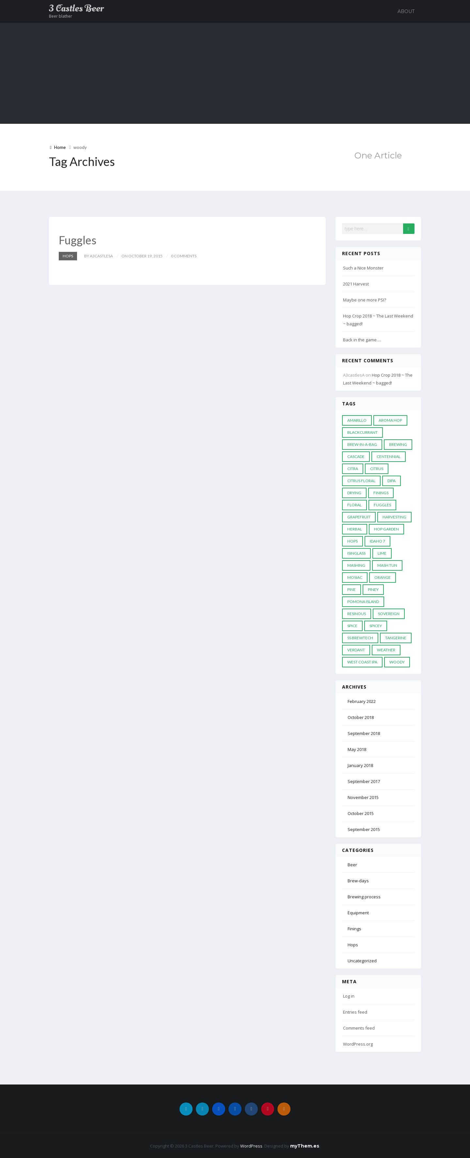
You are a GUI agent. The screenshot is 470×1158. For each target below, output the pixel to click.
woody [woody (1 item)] (397, 662)
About (406, 11)
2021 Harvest (356, 284)
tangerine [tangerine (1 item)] (395, 637)
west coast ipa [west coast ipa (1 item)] (362, 662)
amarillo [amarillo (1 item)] (357, 420)
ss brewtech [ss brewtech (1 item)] (360, 637)
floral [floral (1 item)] (354, 504)
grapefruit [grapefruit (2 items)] (358, 516)
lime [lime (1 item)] (382, 553)
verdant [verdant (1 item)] (356, 649)
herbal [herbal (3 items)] (354, 529)
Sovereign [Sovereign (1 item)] (389, 613)
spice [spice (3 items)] (352, 625)
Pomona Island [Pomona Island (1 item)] (363, 601)
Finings (354, 929)
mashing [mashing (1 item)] (356, 565)
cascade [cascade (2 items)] (356, 456)
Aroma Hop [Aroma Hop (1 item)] (390, 420)
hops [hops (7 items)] (352, 541)
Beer (352, 865)
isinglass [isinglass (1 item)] (356, 553)
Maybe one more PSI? (364, 300)
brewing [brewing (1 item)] (398, 444)
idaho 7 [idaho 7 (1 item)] (377, 541)
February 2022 (362, 701)
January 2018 (360, 765)
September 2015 (364, 829)
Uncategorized (362, 961)
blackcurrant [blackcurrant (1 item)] (362, 432)
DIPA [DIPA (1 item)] (391, 480)
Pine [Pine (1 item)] (351, 589)
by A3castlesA (98, 255)
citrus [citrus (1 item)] (376, 468)
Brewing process (364, 897)
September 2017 (364, 781)
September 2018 (364, 733)
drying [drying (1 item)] (354, 492)
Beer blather (60, 16)
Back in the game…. (362, 340)
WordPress (251, 1146)
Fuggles (77, 240)
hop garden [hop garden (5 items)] (386, 529)
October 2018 (361, 717)
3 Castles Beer (76, 8)
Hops (68, 255)
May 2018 (357, 749)
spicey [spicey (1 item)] (375, 625)
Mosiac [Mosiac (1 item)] (354, 577)
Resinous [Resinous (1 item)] (356, 613)
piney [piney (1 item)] (373, 589)
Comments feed (359, 1028)
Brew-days (358, 881)
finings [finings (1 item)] (380, 492)
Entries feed (355, 1012)
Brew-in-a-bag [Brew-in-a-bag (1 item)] (362, 444)
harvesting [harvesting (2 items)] (394, 516)
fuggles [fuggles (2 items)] (382, 504)
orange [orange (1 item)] (382, 577)
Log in (348, 996)
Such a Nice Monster (363, 268)
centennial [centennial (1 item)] (388, 456)
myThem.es (304, 1146)
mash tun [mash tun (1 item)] (387, 565)
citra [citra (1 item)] (352, 468)
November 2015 (363, 797)
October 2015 (361, 813)
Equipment (358, 913)
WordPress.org (358, 1044)
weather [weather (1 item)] (386, 649)
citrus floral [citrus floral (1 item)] (361, 480)
